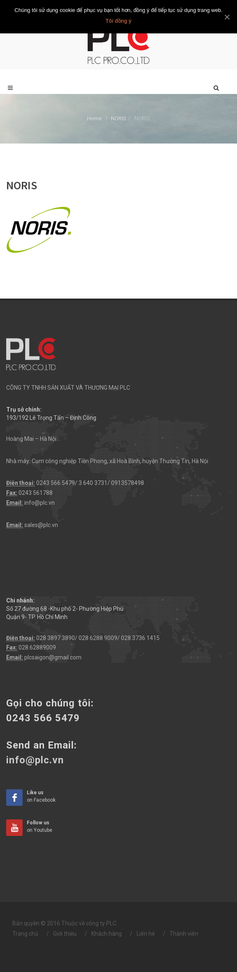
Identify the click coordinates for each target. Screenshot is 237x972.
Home (94, 118)
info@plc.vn (39, 502)
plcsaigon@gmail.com (52, 657)
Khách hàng (106, 933)
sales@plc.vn (41, 525)
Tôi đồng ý (119, 21)
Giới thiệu (65, 933)
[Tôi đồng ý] (227, 17)
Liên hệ (146, 933)
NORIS (118, 118)
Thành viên (184, 933)
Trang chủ (25, 933)
